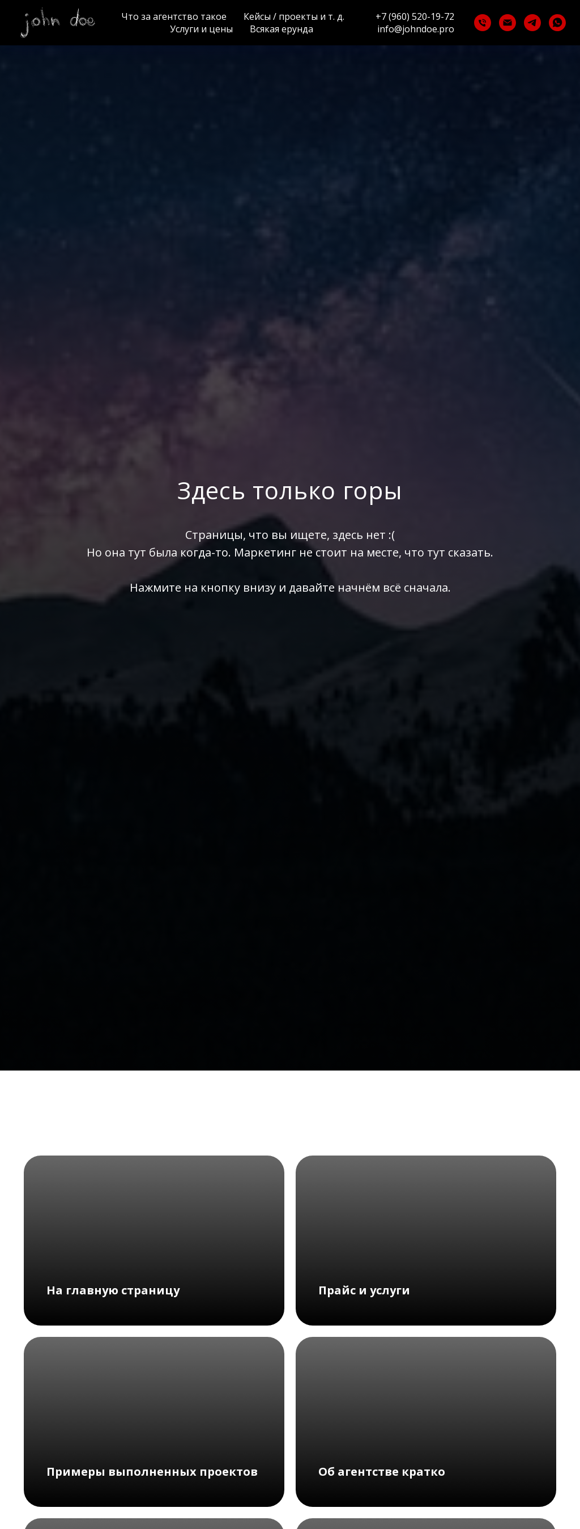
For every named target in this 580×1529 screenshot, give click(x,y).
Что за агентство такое (174, 16)
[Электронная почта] (507, 22)
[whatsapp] (557, 22)
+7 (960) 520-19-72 (415, 16)
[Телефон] (482, 22)
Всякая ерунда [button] (281, 29)
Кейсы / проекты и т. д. (294, 16)
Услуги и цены (201, 29)
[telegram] (532, 22)
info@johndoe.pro (415, 29)
